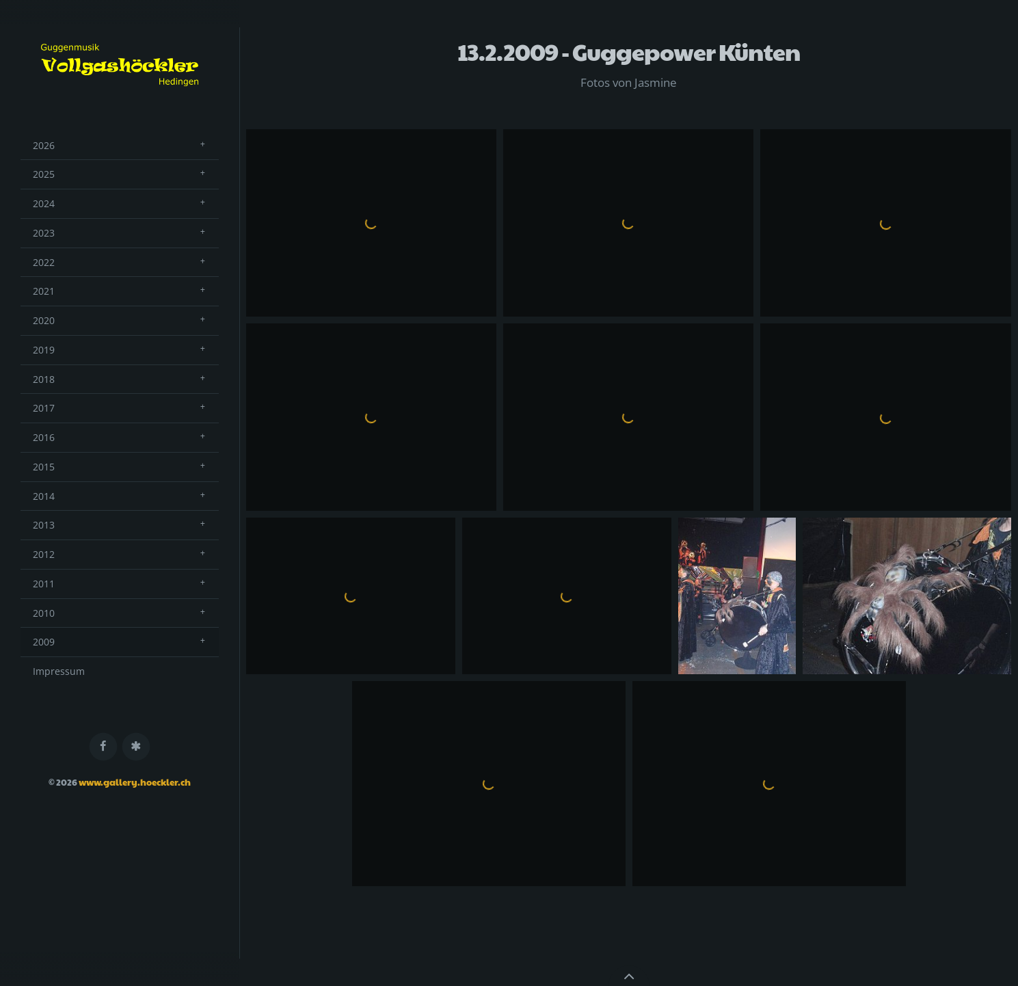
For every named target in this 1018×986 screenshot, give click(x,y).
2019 (44, 349)
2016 (44, 437)
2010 (44, 613)
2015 (44, 466)
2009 (44, 641)
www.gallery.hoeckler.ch (135, 782)
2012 (44, 554)
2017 (44, 407)
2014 (44, 496)
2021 (44, 290)
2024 (44, 203)
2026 (44, 145)
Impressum (59, 671)
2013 (44, 524)
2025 (44, 174)
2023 (44, 232)
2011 (44, 583)
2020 (44, 320)
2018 (44, 379)
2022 (44, 262)
